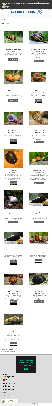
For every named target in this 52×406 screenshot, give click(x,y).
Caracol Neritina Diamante (13, 88)
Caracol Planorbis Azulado (13, 130)
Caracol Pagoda (13, 331)
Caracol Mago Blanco (13, 212)
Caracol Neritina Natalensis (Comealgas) (38, 49)
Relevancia (4, 23)
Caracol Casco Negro (38, 291)
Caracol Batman (13, 170)
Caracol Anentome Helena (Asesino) (13, 49)
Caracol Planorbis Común (38, 130)
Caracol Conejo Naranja (39, 212)
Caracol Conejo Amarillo (13, 250)
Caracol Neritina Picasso (39, 250)
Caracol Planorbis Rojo (39, 88)
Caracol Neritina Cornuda (38, 170)
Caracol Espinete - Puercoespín (13, 291)
